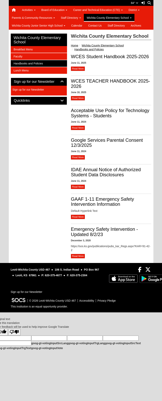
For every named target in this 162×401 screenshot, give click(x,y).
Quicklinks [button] (26, 100)
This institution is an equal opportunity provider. (39, 306)
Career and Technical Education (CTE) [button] (98, 10)
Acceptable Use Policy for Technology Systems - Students (110, 113)
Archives (136, 25)
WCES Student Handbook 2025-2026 (110, 56)
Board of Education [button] (54, 10)
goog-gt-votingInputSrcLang (49, 343)
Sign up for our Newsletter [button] (38, 82)
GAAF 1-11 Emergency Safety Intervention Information (102, 201)
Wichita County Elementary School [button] (109, 17)
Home (74, 45)
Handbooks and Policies (89, 49)
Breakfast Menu (23, 49)
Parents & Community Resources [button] (33, 17)
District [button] (134, 10)
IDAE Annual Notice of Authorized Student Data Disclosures (106, 172)
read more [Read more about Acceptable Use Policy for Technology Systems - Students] (78, 128)
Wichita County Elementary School (103, 45)
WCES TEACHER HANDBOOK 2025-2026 (110, 83)
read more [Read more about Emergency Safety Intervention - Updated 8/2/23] (78, 256)
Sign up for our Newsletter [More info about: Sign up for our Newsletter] (28, 89)
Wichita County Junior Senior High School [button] (38, 25)
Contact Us (95, 25)
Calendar (76, 25)
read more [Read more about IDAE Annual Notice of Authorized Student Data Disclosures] (78, 186)
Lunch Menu (21, 70)
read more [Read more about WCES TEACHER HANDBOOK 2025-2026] (78, 98)
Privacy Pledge (107, 300)
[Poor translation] (14, 332)
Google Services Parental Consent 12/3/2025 (107, 142)
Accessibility (86, 300)
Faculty (18, 56)
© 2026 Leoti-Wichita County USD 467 (52, 300)
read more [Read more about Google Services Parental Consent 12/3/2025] (78, 157)
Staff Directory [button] (71, 17)
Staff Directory (116, 25)
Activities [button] (28, 10)
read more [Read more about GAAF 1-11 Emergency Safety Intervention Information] (78, 217)
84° (134, 2)
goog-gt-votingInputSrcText (123, 343)
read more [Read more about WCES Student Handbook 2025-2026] (78, 68)
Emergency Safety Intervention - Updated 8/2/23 (104, 231)
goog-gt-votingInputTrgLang (86, 343)
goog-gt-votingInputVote (47, 348)
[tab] (39, 82)
